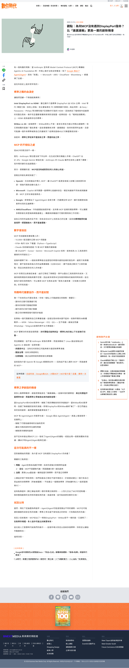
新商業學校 (70, 640)
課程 (81, 6)
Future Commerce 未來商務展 (112, 647)
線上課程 (69, 644)
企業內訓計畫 (71, 650)
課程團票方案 (71, 647)
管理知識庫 (86, 640)
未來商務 (50, 654)
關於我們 (110, 1)
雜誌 (86, 6)
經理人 (49, 644)
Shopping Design (53, 647)
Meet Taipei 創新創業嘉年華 (112, 640)
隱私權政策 (27, 645)
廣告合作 (118, 1)
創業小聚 (50, 650)
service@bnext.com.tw (16, 650)
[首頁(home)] (9, 6)
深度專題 (46, 6)
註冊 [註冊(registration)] (117, 6)
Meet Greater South (109, 644)
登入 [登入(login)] (111, 6)
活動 (76, 6)
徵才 (20, 645)
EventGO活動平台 (88, 644)
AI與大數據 (79, 22)
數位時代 (50, 640)
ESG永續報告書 (37, 645)
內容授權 (125, 1)
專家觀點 (64, 6)
